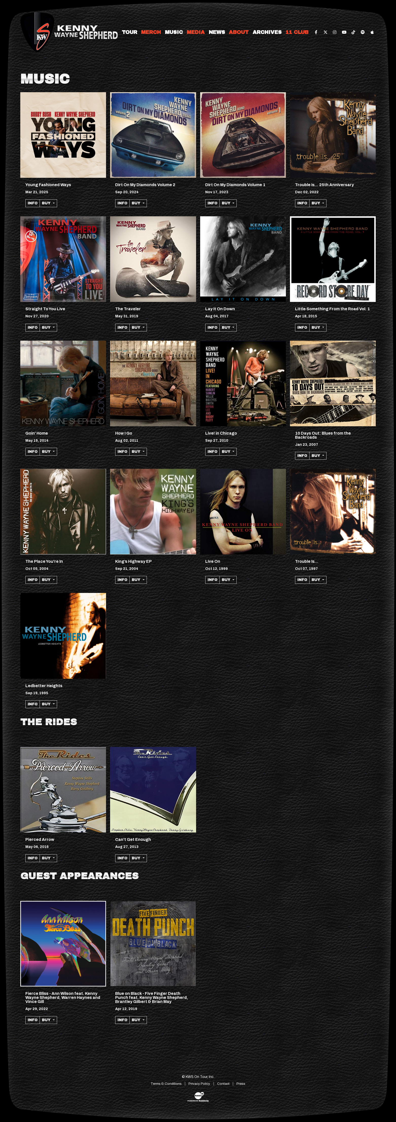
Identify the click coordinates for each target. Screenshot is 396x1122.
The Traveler (128, 309)
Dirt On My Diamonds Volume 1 (235, 185)
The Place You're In (44, 561)
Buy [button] (47, 203)
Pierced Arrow (39, 839)
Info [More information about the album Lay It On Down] (212, 328)
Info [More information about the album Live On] (212, 580)
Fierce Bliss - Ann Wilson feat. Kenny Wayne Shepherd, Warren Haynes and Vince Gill (62, 997)
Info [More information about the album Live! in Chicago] (212, 452)
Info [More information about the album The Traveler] (122, 328)
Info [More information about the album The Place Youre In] (33, 580)
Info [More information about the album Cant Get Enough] (122, 858)
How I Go (123, 433)
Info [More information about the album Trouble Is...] (302, 580)
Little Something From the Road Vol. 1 (332, 309)
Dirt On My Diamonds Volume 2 (145, 185)
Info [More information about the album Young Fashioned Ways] (33, 203)
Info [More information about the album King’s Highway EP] (122, 580)
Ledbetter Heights (43, 686)
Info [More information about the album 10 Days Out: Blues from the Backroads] (302, 456)
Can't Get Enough (133, 839)
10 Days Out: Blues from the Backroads (323, 435)
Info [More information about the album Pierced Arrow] (33, 858)
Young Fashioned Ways (48, 185)
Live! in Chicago (221, 433)
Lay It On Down (220, 309)
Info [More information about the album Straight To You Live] (33, 328)
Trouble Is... (306, 561)
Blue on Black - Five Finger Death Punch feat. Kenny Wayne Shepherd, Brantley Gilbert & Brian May (151, 997)
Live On (212, 561)
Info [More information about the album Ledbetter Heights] (33, 704)
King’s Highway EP (133, 561)
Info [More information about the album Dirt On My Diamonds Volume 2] (122, 203)
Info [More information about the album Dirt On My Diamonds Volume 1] (212, 203)
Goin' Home (36, 433)
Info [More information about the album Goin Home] (33, 452)
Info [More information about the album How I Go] (122, 452)
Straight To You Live (45, 309)
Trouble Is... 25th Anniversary (324, 185)
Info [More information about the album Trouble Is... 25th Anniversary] (302, 203)
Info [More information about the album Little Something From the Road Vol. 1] (302, 328)
